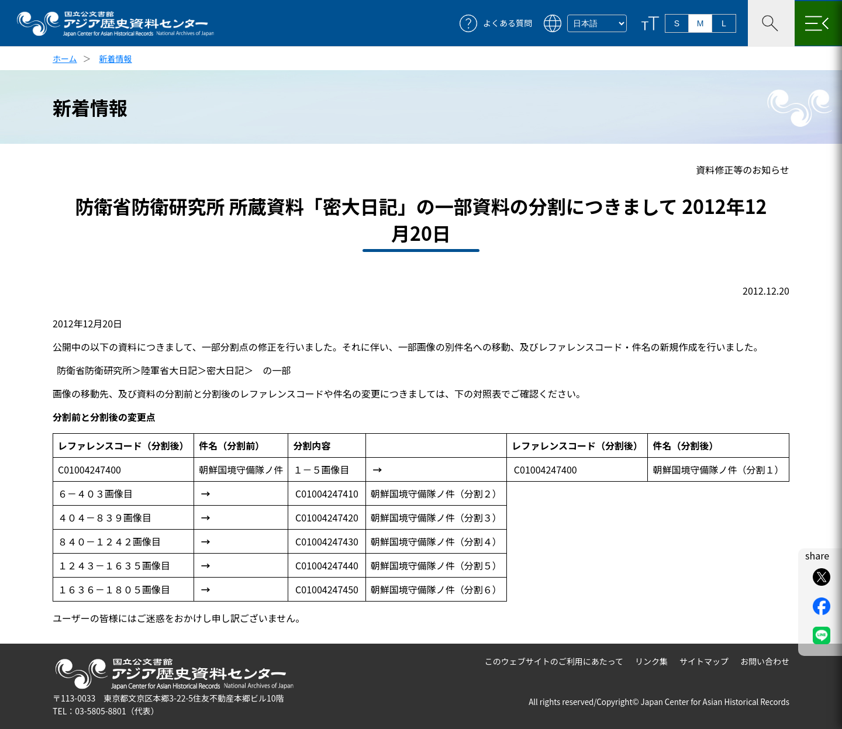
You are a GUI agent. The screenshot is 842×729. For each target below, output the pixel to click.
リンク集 (651, 661)
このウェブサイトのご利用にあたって (554, 661)
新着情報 (115, 58)
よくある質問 (507, 23)
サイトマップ (704, 661)
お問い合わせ (764, 661)
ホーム (65, 58)
